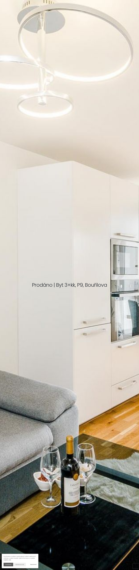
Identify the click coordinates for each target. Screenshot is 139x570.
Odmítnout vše (19, 564)
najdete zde (7, 560)
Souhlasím (8, 564)
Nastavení (33, 564)
